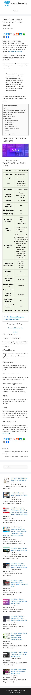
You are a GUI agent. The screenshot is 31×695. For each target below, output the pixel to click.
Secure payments (10, 134)
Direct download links (11, 126)
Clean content (9, 124)
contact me (6, 433)
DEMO (15, 332)
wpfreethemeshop (15, 692)
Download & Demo (9, 116)
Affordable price (9, 122)
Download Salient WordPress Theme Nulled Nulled (14, 113)
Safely (7, 132)
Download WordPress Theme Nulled (16, 456)
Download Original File (15, 328)
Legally (7, 130)
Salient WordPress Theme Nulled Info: (14, 110)
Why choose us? (8, 118)
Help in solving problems (12, 128)
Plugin (6, 449)
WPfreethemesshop (15, 51)
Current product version (11, 120)
